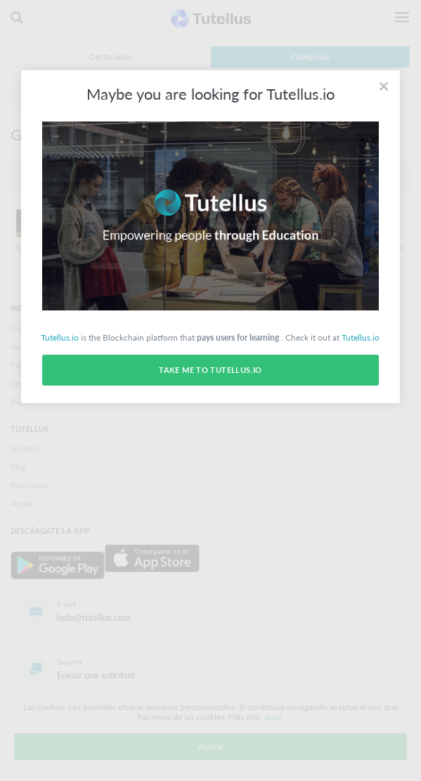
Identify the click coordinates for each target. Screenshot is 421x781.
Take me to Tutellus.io (210, 369)
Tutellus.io (60, 337)
